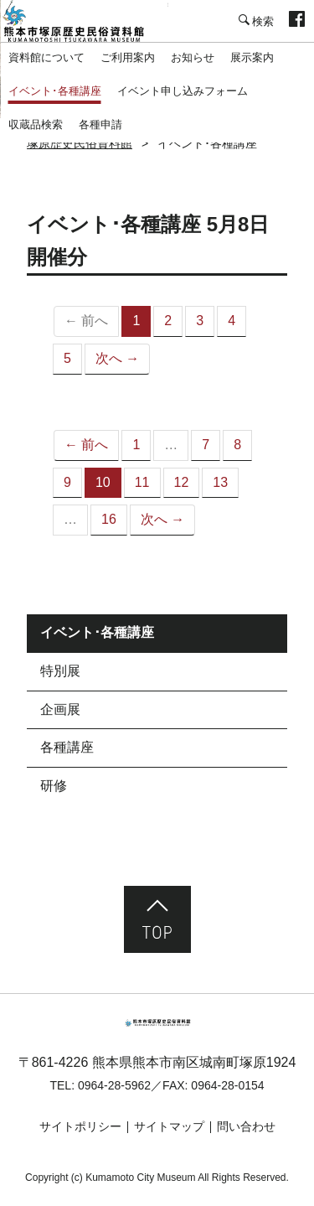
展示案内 (252, 57)
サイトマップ (169, 1126)
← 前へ (86, 444)
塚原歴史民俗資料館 (83, 21)
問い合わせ (246, 1126)
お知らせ (192, 57)
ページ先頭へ (157, 919)
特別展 (60, 671)
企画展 (60, 709)
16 (108, 519)
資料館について (46, 57)
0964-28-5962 (114, 1085)
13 (220, 482)
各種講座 (67, 747)
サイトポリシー (80, 1126)
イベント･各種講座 (54, 91)
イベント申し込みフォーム (182, 91)
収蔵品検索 (35, 124)
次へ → (117, 358)
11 (142, 482)
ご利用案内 (127, 57)
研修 (53, 786)
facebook (297, 21)
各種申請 (100, 124)
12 (181, 482)
